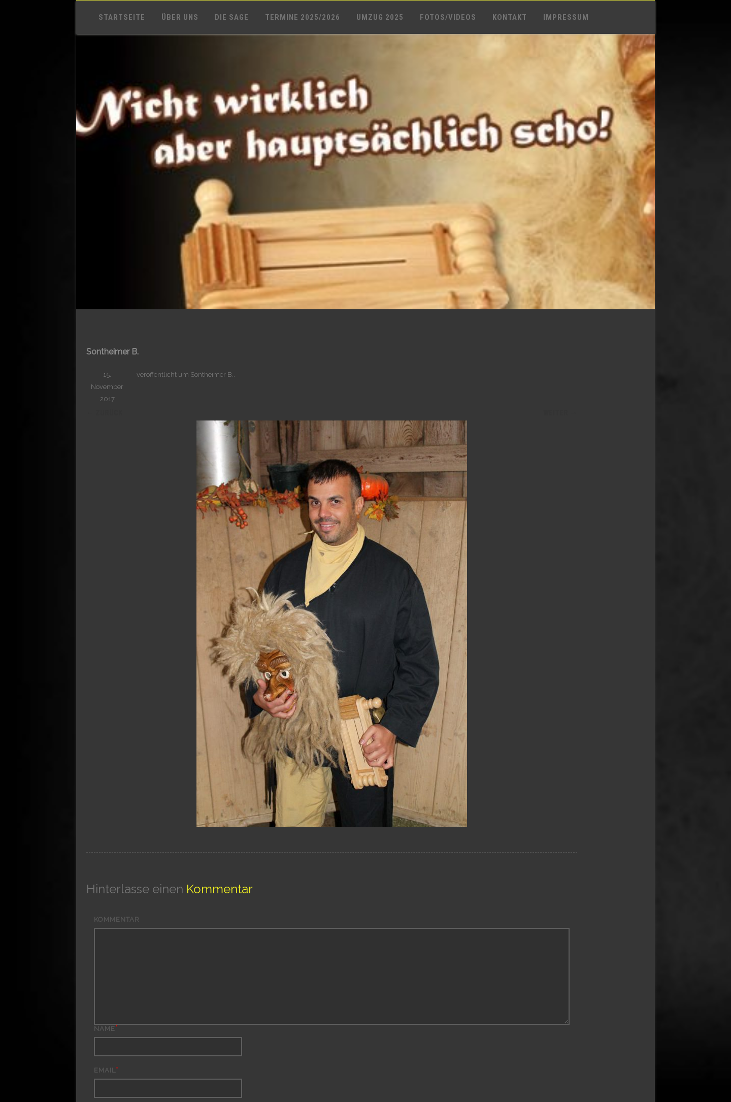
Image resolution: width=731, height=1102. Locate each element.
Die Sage (232, 17)
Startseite (121, 17)
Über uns (179, 17)
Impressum (566, 17)
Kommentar (117, 919)
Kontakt (509, 17)
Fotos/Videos (448, 17)
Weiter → (560, 412)
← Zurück (104, 412)
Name (104, 1028)
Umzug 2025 (380, 17)
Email (105, 1070)
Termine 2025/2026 (302, 17)
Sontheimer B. (212, 374)
